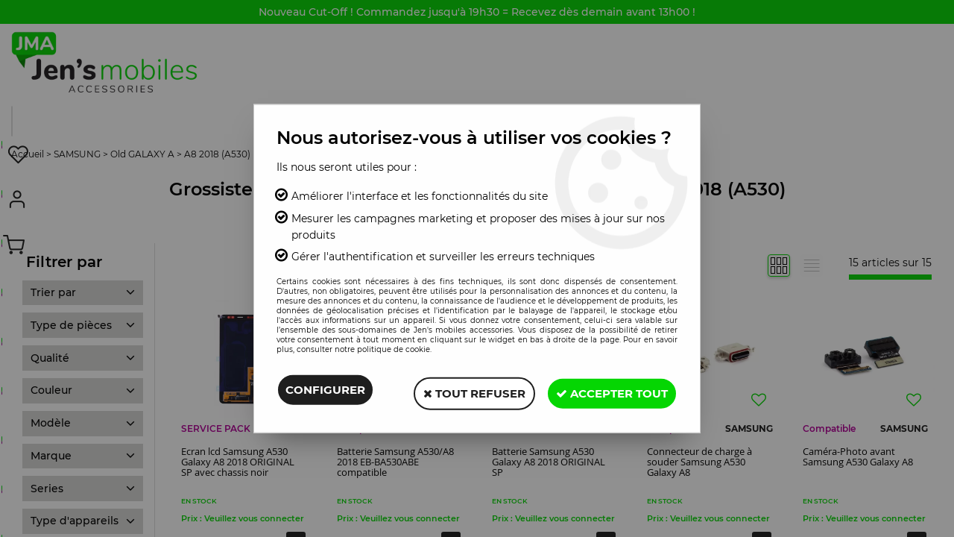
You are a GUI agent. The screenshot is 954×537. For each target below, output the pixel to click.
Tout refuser (465, 391)
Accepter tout (609, 391)
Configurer (325, 391)
